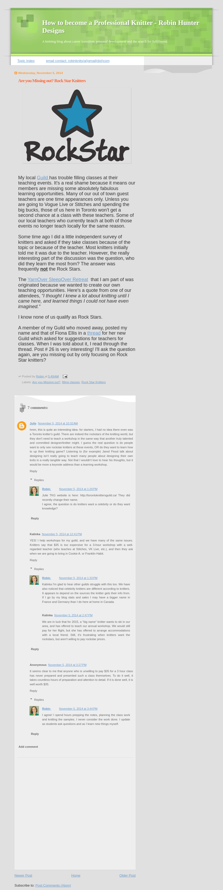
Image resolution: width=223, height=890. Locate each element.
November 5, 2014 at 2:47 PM (73, 615)
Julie (33, 423)
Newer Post (23, 875)
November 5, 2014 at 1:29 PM (78, 489)
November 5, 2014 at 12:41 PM (62, 534)
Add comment (28, 746)
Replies (39, 479)
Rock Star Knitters (93, 382)
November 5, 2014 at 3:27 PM (67, 664)
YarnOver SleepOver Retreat (58, 279)
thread (94, 333)
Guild (43, 177)
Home (76, 875)
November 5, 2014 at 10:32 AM (58, 423)
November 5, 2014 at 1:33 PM (78, 578)
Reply (33, 471)
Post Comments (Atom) (53, 885)
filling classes (71, 382)
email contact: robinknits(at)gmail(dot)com (78, 61)
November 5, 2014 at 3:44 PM (78, 708)
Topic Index (26, 61)
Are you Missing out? (46, 382)
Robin (46, 489)
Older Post (128, 875)
